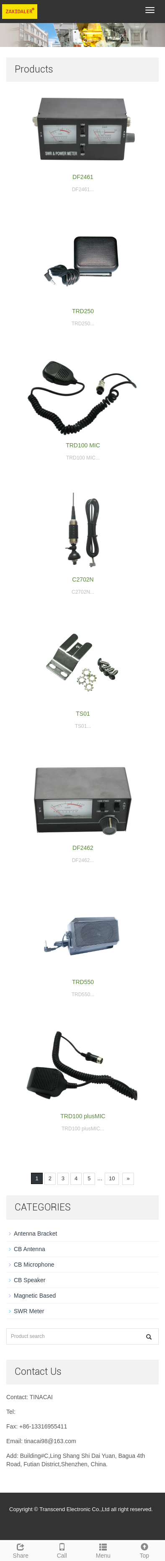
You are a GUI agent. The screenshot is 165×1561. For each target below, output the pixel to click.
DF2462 (82, 847)
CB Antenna (29, 1249)
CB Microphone (34, 1264)
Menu (103, 1549)
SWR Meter (29, 1311)
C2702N (82, 579)
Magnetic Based (35, 1295)
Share (20, 1549)
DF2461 (82, 177)
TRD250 (83, 311)
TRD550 (83, 982)
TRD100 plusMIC (82, 1116)
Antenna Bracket (35, 1233)
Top (144, 1549)
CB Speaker (29, 1280)
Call (62, 1549)
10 (112, 1178)
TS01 (83, 713)
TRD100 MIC (83, 445)
